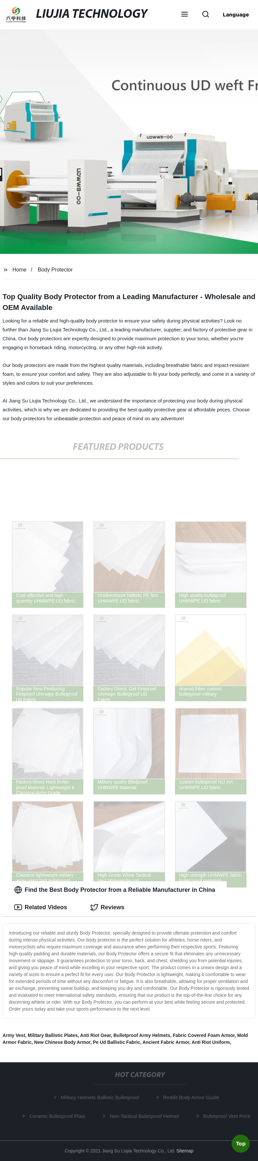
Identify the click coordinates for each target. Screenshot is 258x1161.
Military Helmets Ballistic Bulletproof (101, 1097)
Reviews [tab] (107, 907)
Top (241, 1144)
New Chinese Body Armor (62, 1042)
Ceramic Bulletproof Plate (59, 1116)
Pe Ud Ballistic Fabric (116, 1042)
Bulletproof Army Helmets (141, 1035)
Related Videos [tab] (40, 907)
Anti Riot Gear (95, 1035)
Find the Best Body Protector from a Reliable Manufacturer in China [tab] (114, 890)
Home (20, 269)
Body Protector (55, 269)
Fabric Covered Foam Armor (204, 1035)
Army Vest (14, 1035)
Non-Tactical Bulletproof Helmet (145, 1116)
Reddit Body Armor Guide (192, 1097)
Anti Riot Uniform (211, 1042)
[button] (184, 14)
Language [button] (236, 14)
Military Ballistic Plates (53, 1035)
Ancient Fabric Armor (165, 1042)
